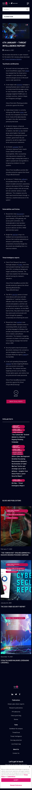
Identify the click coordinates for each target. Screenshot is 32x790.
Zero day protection (16, 740)
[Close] (30, 767)
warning (14, 294)
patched (15, 234)
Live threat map (16, 744)
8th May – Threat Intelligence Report (18, 484)
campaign (15, 147)
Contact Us (16, 753)
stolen (22, 112)
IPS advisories (16, 711)
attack (27, 71)
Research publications (16, 708)
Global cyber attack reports (16, 704)
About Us (16, 749)
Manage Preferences (16, 785)
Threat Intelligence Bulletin (13, 59)
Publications (16, 700)
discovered (20, 214)
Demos (16, 719)
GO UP (16, 393)
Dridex (20, 264)
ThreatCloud (16, 732)
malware (8, 364)
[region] (16, 777)
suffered (23, 179)
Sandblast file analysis (16, 728)
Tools (16, 725)
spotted (19, 322)
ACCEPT (16, 780)
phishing (19, 84)
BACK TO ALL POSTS (16, 401)
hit (19, 131)
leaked (25, 354)
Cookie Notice (11, 776)
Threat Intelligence (16, 736)
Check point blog (16, 715)
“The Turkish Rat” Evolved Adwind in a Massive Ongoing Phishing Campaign (20, 438)
